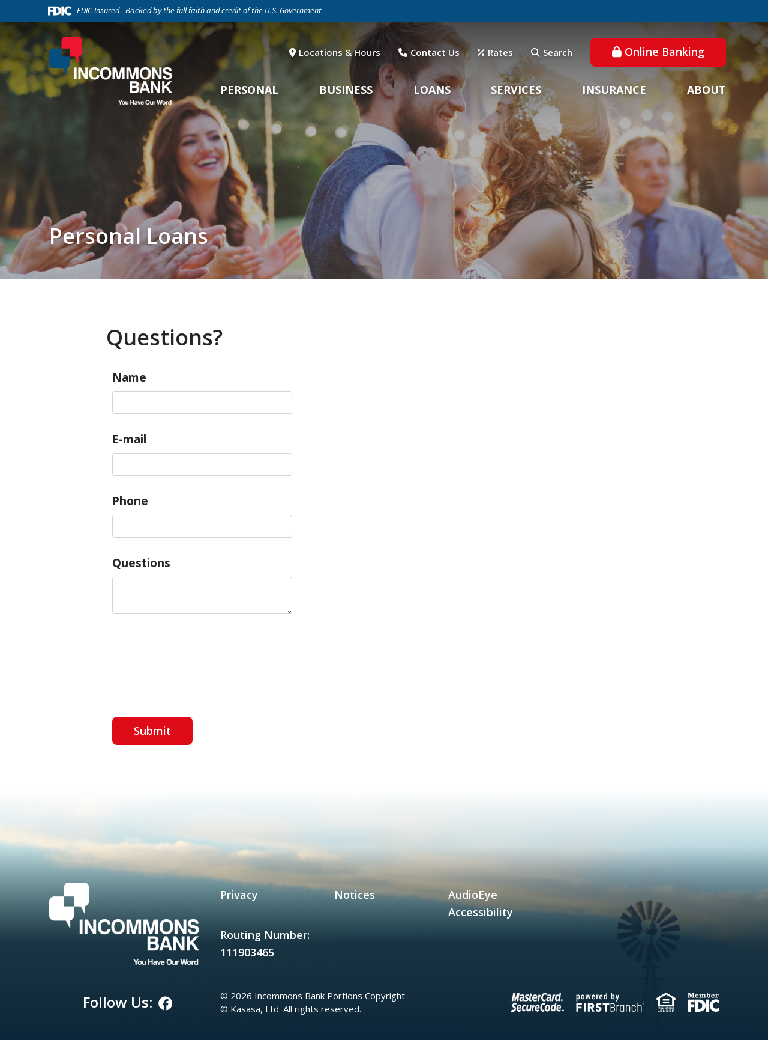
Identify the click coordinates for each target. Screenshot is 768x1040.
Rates (500, 52)
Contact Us (435, 52)
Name (129, 377)
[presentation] (203, 659)
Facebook (165, 1003)
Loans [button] (432, 89)
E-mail (129, 439)
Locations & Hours (339, 52)
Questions (141, 563)
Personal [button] (249, 89)
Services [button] (516, 89)
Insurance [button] (614, 89)
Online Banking (664, 51)
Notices (354, 894)
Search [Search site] (557, 52)
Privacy (239, 894)
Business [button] (346, 89)
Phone (130, 501)
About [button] (706, 89)
